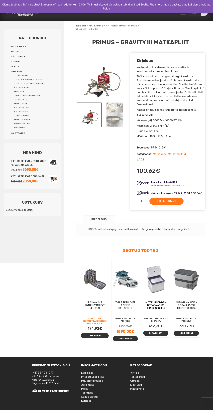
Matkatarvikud (116, 25)
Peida (106, 8)
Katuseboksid (21, 88)
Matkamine (96, 25)
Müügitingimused (92, 380)
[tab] (99, 219)
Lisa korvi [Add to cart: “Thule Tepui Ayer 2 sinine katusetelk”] (125, 338)
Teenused (87, 392)
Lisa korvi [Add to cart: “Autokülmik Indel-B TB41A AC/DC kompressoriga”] (186, 333)
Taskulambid (21, 76)
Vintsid (15, 51)
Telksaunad (20, 100)
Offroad (15, 61)
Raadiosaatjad (22, 124)
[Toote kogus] (143, 201)
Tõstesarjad (18, 56)
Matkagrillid (21, 104)
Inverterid (19, 128)
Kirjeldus (99, 219)
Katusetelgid (21, 112)
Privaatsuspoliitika (92, 376)
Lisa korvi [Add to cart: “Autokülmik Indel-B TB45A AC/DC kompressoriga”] (155, 333)
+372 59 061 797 (43, 372)
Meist (84, 388)
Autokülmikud (21, 116)
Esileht (81, 25)
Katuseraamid (21, 108)
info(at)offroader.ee (46, 376)
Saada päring (89, 396)
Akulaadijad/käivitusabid (28, 80)
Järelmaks (87, 384)
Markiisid (19, 92)
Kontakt (86, 400)
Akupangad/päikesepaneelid (29, 84)
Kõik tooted (18, 133)
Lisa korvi (166, 201)
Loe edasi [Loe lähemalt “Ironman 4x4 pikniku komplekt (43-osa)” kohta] (95, 335)
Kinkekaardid (18, 46)
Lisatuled (16, 66)
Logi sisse (87, 372)
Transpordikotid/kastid (27, 96)
